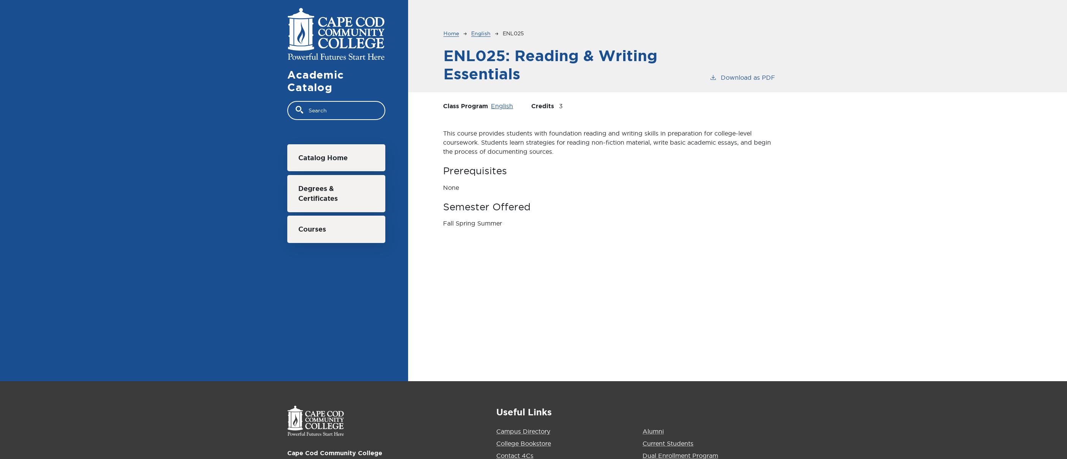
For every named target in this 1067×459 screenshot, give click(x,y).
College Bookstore (523, 443)
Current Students (668, 443)
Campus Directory (523, 431)
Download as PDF (742, 77)
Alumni (653, 431)
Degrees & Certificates (318, 193)
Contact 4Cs (515, 455)
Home (451, 33)
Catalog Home (323, 157)
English (481, 33)
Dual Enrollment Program (680, 455)
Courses (312, 229)
